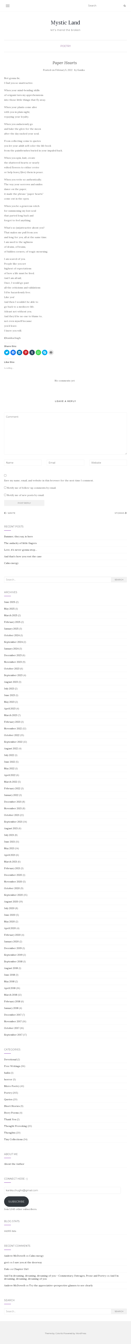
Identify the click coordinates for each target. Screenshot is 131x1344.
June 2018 (9, 974)
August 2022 (11, 748)
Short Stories (12, 1106)
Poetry (65, 46)
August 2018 (11, 968)
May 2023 (9, 701)
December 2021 (12, 801)
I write (10, 513)
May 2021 (9, 848)
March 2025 (10, 615)
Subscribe (16, 1201)
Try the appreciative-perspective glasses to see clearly (61, 1285)
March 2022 (10, 781)
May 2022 (9, 768)
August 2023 (11, 681)
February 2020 (12, 934)
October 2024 (12, 635)
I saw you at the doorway (27, 1262)
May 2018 (9, 981)
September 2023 (13, 675)
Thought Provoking (15, 1126)
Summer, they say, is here (18, 536)
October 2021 (11, 815)
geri (6, 1262)
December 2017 (12, 1014)
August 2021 (11, 828)
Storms (121, 513)
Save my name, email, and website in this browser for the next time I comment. (48, 480)
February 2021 (12, 868)
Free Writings (12, 1066)
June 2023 (9, 695)
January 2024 (11, 648)
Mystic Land (65, 22)
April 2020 (10, 928)
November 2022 (13, 728)
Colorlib (59, 1333)
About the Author (14, 1163)
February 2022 (12, 788)
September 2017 (13, 1034)
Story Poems (11, 1112)
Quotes (8, 1099)
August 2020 (11, 901)
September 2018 (13, 961)
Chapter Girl (21, 1269)
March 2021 (10, 861)
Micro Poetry (11, 1086)
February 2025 (12, 622)
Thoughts (10, 1132)
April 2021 (9, 855)
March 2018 (10, 994)
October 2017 (11, 1028)
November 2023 (13, 661)
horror (8, 1079)
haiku (7, 1072)
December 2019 (13, 948)
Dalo (6, 1269)
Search (119, 579)
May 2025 (9, 608)
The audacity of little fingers (20, 543)
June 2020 (9, 914)
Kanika (81, 70)
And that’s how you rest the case (23, 556)
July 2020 (9, 908)
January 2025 (11, 628)
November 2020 (13, 881)
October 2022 (11, 735)
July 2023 (9, 688)
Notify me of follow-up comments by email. (31, 487)
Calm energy (11, 563)
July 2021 (9, 835)
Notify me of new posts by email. (25, 495)
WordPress (81, 1333)
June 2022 (9, 761)
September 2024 (13, 641)
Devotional (10, 1059)
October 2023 (11, 668)
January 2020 (11, 941)
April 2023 (10, 708)
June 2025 (9, 602)
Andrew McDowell (14, 1255)
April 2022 (10, 775)
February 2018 (12, 1001)
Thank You (10, 1119)
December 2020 (13, 874)
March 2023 (10, 715)
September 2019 (13, 954)
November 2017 (13, 1021)
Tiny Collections (13, 1139)
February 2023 (12, 721)
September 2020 (13, 894)
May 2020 (9, 921)
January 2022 (11, 795)
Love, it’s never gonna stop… (20, 549)
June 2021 (9, 841)
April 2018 (10, 988)
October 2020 (12, 888)
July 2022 (9, 755)
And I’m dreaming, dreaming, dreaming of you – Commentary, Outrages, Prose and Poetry (55, 1275)
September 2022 (13, 741)
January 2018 (11, 1008)
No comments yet (65, 380)
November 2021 (13, 808)
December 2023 (13, 655)
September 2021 (13, 821)
